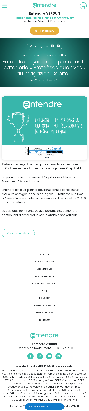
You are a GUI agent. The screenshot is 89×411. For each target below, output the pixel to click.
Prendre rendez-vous (39, 406)
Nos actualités (44, 276)
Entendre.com (44, 312)
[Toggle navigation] (4, 6)
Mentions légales (44, 305)
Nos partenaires (44, 261)
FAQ (44, 290)
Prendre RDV (44, 31)
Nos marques (44, 269)
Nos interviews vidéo (44, 283)
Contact (44, 298)
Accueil (44, 254)
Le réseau (44, 320)
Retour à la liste (18, 233)
